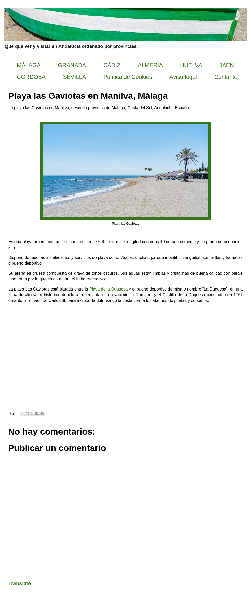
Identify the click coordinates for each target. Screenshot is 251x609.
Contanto (225, 77)
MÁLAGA (29, 65)
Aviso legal (183, 77)
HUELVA (191, 65)
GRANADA (72, 65)
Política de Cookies (128, 77)
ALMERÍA (150, 65)
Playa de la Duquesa (108, 289)
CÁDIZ (112, 65)
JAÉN (226, 65)
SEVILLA (74, 77)
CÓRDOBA (31, 77)
